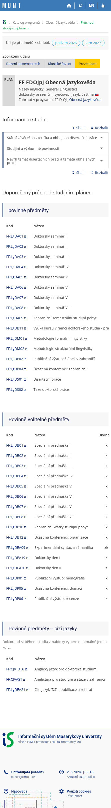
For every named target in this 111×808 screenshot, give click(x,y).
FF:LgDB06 (14, 496)
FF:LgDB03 (14, 465)
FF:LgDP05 (14, 588)
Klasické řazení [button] (59, 64)
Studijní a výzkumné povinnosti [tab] (33, 148)
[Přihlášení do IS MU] (102, 5)
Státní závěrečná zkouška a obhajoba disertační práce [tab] (52, 137)
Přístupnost (74, 796)
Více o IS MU (26, 742)
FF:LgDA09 (14, 318)
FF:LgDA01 (14, 236)
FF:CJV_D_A (15, 669)
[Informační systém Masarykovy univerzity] (11, 5)
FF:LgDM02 (15, 348)
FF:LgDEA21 (15, 689)
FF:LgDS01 (14, 379)
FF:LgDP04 (14, 369)
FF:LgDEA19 (15, 557)
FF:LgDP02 (14, 358)
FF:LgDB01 (14, 445)
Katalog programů (26, 22)
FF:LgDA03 (14, 256)
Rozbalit (99, 127)
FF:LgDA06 (14, 287)
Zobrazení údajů (16, 56)
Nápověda (19, 791)
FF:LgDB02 (14, 455)
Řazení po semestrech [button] (23, 64)
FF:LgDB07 (14, 506)
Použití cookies (79, 791)
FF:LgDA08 (14, 307)
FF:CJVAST (14, 679)
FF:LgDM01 (15, 338)
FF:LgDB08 (14, 516)
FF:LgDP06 (14, 598)
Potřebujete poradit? (27, 772)
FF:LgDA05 (14, 277)
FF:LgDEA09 (15, 547)
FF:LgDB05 (14, 486)
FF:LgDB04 (14, 476)
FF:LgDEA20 (15, 568)
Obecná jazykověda (60, 22)
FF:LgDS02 (14, 389)
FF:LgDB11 (14, 328)
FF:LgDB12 (14, 537)
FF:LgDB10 (14, 527)
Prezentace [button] (87, 64)
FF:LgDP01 (14, 578)
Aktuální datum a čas (81, 777)
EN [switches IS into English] (91, 5)
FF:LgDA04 (14, 266)
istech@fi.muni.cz (23, 777)
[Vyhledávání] (80, 5)
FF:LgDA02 (14, 246)
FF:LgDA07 (14, 297)
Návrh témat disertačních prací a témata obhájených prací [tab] (51, 161)
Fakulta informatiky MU (65, 742)
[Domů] (69, 5)
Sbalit (78, 127)
